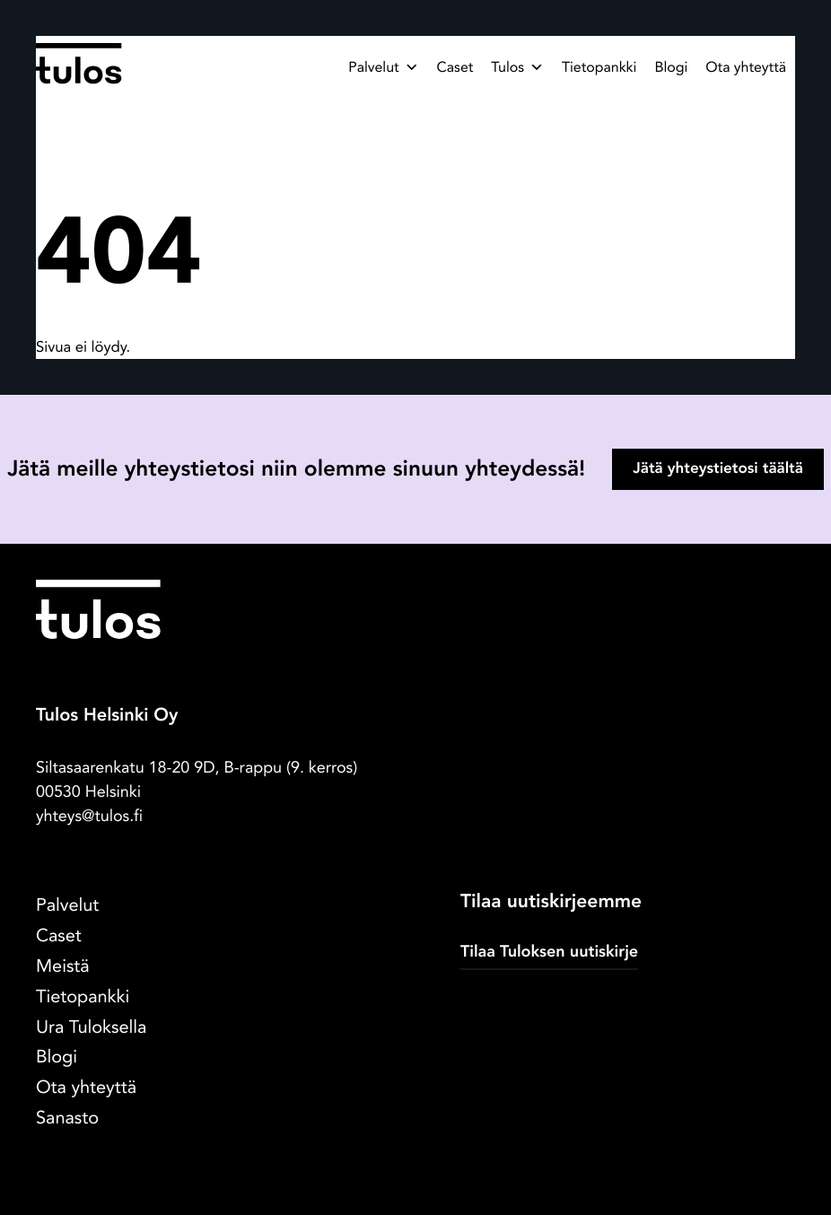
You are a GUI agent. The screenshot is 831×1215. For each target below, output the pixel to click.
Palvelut (383, 67)
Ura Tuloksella (91, 1028)
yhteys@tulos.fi (89, 816)
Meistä (63, 967)
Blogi (670, 67)
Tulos (517, 67)
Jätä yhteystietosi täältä (718, 469)
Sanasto (67, 1118)
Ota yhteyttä (745, 67)
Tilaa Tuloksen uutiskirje (549, 951)
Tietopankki (599, 67)
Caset (455, 67)
